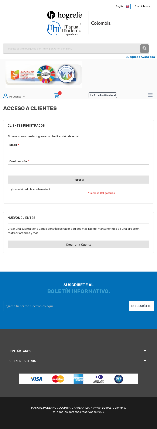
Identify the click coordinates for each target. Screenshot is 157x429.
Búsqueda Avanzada (140, 56)
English (121, 6)
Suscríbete (142, 305)
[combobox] (76, 49)
